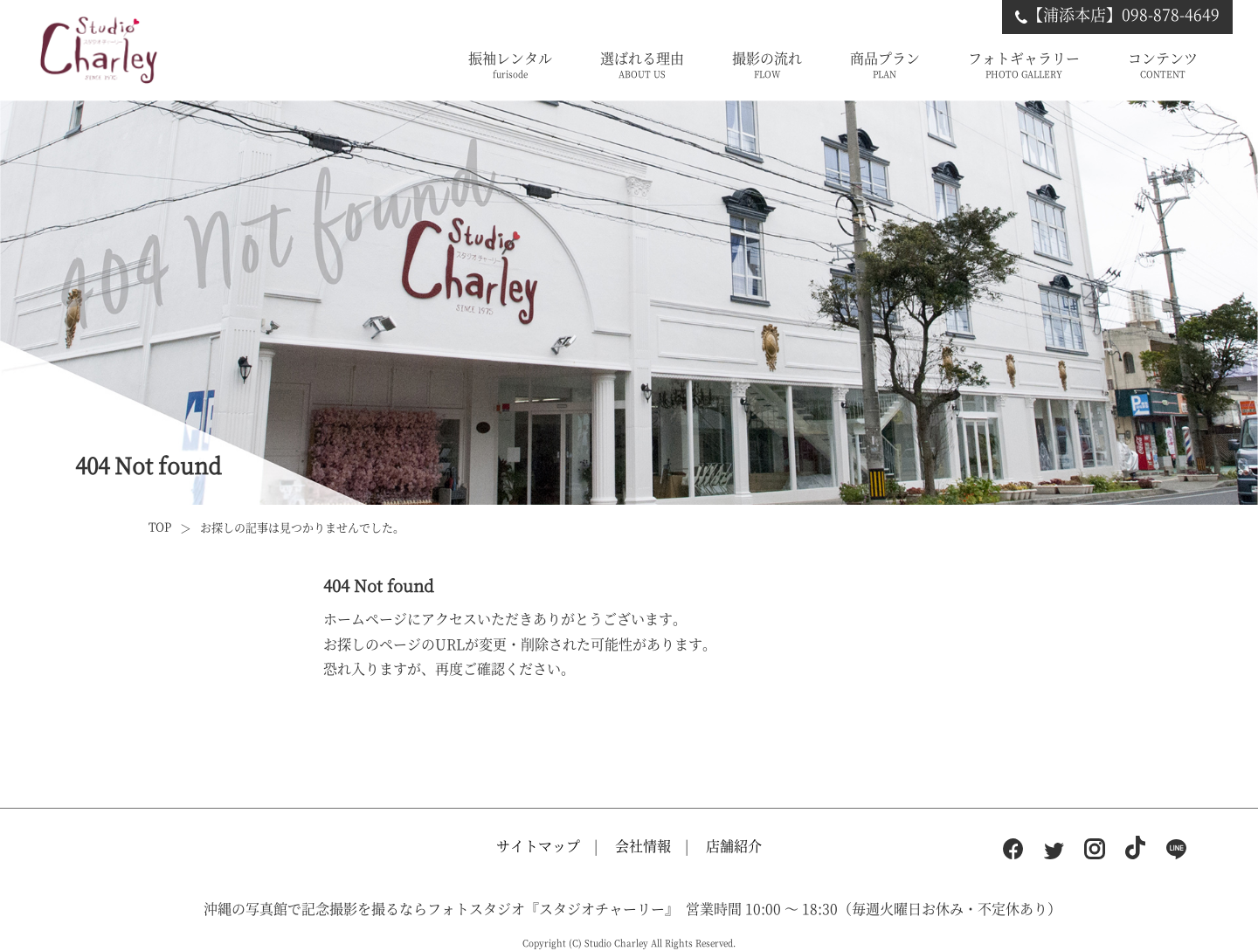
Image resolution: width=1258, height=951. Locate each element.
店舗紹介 (734, 846)
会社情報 (643, 846)
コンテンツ (1163, 65)
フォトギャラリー (1024, 65)
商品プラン (885, 65)
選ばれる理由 (642, 65)
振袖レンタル (510, 65)
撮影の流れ (767, 65)
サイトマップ (538, 846)
